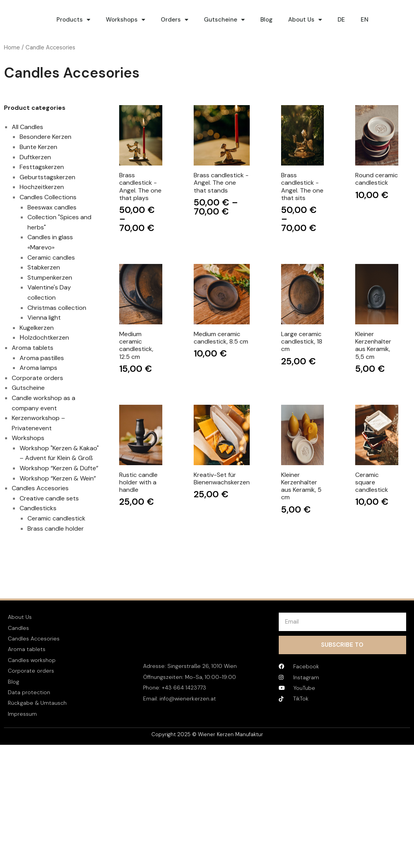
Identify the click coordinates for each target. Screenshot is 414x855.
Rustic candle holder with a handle (138, 482)
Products (73, 20)
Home (12, 47)
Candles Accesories (40, 488)
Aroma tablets (32, 348)
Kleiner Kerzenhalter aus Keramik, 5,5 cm (373, 345)
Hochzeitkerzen (42, 187)
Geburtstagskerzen (47, 177)
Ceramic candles (51, 257)
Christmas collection (56, 308)
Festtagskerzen (42, 167)
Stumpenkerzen (49, 277)
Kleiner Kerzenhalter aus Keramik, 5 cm (301, 486)
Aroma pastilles (42, 358)
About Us (305, 20)
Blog (266, 20)
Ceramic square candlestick (371, 482)
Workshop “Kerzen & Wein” (58, 478)
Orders (174, 20)
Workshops (125, 20)
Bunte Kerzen (38, 147)
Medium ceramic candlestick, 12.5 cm (136, 345)
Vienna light (44, 317)
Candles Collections (48, 197)
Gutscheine (224, 20)
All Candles (27, 127)
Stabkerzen (43, 267)
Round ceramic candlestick (376, 178)
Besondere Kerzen (45, 137)
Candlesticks (38, 508)
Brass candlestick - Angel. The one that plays (140, 186)
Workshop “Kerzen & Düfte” (59, 468)
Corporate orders (37, 378)
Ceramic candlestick (56, 518)
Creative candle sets (49, 498)
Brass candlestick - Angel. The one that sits (302, 186)
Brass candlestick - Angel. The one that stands (221, 182)
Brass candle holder (55, 528)
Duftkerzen (35, 157)
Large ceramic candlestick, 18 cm (301, 341)
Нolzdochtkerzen (44, 337)
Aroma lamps (38, 368)
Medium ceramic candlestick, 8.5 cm (221, 337)
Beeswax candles (51, 207)
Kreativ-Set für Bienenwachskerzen (222, 478)
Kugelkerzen (37, 328)
